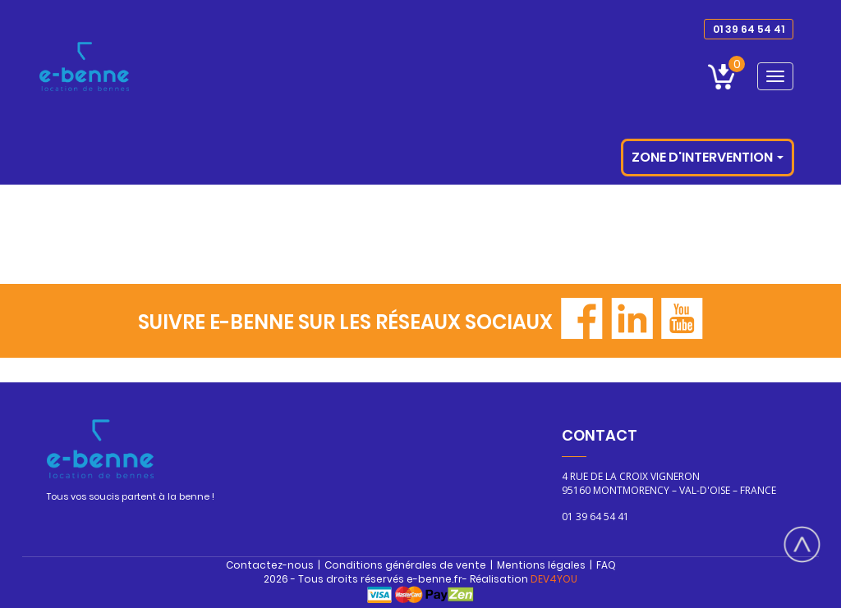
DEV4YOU (554, 579)
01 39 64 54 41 (748, 29)
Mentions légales (541, 565)
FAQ (606, 565)
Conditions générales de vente (405, 565)
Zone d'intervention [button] (708, 157)
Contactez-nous (270, 565)
